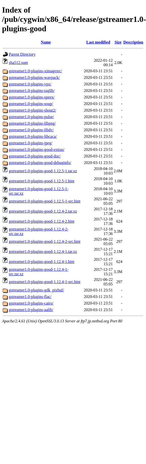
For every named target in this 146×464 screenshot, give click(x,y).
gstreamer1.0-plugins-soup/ (31, 104)
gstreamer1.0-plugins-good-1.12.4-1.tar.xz (43, 251)
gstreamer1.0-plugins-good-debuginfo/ (40, 162)
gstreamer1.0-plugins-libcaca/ (33, 136)
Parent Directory (22, 54)
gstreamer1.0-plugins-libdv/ (31, 130)
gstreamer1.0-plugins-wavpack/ (34, 77)
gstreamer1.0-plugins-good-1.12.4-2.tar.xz (43, 211)
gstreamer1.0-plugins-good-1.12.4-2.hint (41, 221)
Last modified (98, 42)
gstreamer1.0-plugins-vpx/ (30, 84)
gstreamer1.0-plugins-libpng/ (32, 123)
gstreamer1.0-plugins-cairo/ (31, 303)
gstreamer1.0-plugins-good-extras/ (36, 149)
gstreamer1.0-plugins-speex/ (32, 97)
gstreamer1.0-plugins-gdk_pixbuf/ (36, 290)
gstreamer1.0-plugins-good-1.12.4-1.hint (41, 261)
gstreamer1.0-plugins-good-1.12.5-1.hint (41, 181)
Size (118, 42)
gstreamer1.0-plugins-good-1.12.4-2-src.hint (44, 241)
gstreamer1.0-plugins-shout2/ (32, 110)
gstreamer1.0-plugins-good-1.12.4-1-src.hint (44, 282)
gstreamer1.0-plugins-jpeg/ (30, 143)
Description (133, 42)
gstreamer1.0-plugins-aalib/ (31, 310)
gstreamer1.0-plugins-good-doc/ (35, 156)
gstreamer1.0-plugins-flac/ (30, 296)
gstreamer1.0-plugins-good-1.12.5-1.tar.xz (43, 171)
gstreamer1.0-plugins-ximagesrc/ (35, 71)
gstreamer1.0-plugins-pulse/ (31, 117)
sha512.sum (18, 62)
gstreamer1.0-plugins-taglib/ (32, 90)
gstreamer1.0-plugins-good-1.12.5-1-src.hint (44, 201)
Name (46, 42)
